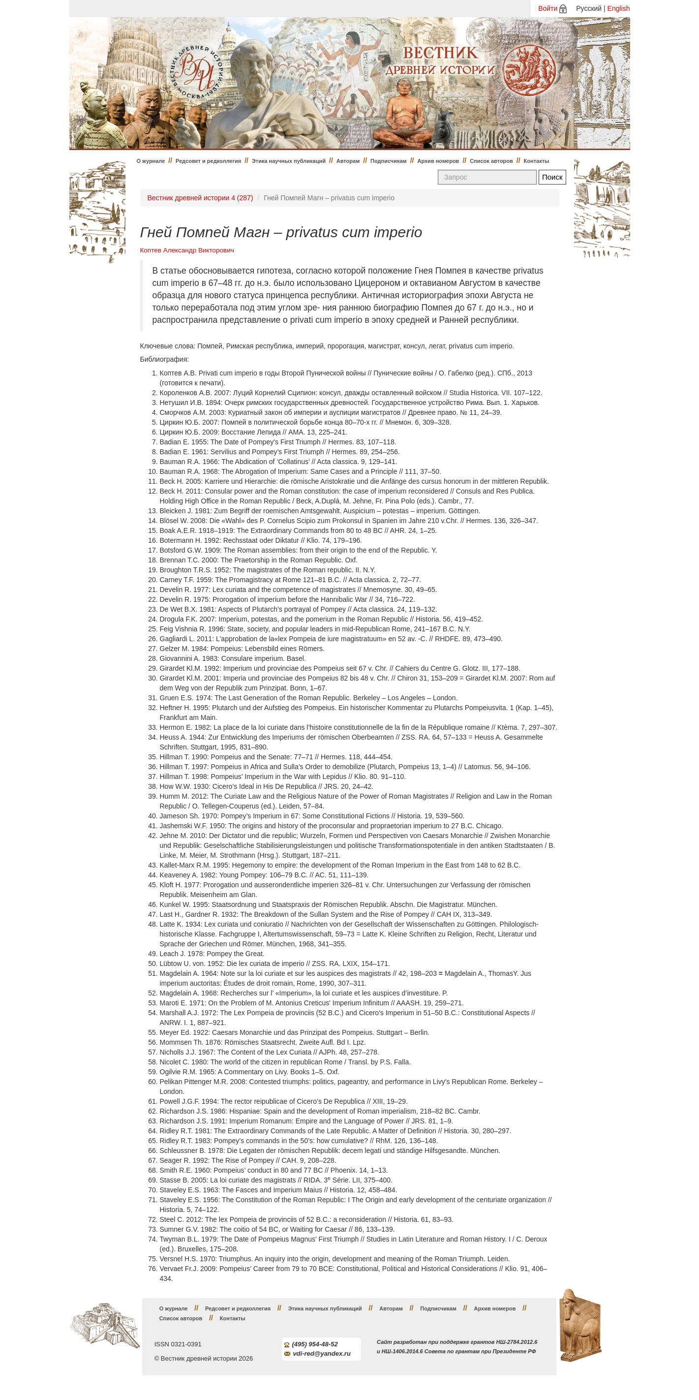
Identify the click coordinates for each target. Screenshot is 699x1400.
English (619, 8)
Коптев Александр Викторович (187, 250)
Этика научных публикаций (289, 161)
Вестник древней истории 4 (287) (200, 198)
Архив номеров (438, 161)
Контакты (536, 161)
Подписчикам (388, 161)
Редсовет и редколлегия (208, 161)
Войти (547, 8)
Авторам (348, 161)
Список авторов (491, 161)
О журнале (151, 161)
